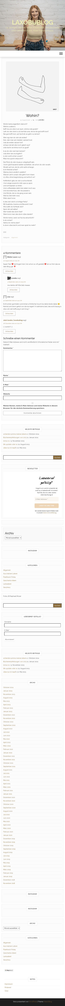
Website (6, 394)
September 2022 (9, 725)
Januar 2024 (7, 691)
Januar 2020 (7, 835)
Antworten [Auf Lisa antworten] (9, 314)
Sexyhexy (6, 587)
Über (6, 991)
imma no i (6, 441)
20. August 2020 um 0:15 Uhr (11, 260)
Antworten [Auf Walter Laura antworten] (9, 271)
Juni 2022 (6, 735)
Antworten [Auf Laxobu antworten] (13, 290)
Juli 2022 (6, 732)
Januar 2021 (7, 794)
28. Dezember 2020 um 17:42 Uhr (12, 323)
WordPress (33, 1002)
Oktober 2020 (8, 804)
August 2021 (7, 770)
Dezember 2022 (9, 715)
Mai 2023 (6, 701)
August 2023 (7, 698)
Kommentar (8, 348)
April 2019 (6, 866)
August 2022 (7, 729)
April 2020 (7, 825)
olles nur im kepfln (10, 448)
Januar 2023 (7, 711)
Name (6, 375)
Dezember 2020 (9, 797)
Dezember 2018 (9, 880)
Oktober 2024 (8, 687)
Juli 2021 (6, 773)
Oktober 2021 (8, 763)
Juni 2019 (6, 859)
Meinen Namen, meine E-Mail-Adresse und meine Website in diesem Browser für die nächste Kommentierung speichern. (30, 407)
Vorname (7, 622)
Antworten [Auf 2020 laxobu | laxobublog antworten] (9, 331)
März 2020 (7, 828)
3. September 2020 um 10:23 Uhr (16, 282)
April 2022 (6, 742)
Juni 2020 (6, 818)
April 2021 (6, 784)
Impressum (9, 984)
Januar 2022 (7, 753)
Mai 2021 (6, 780)
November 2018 (9, 883)
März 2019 (7, 870)
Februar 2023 (8, 708)
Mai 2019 (6, 863)
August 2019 (7, 852)
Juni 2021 (6, 777)
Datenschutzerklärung (49, 513)
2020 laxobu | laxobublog (13, 320)
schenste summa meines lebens (15, 434)
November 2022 (9, 718)
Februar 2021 (8, 790)
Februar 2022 (8, 749)
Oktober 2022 (8, 722)
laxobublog (32, 22)
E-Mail (6, 385)
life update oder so (10, 444)
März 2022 (7, 746)
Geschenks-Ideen (9, 580)
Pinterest (8, 987)
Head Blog (48, 1002)
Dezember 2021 (9, 756)
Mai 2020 (6, 821)
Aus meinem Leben (10, 574)
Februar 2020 (8, 832)
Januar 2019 (7, 876)
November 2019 (9, 842)
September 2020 (9, 808)
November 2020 (9, 801)
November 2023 (9, 694)
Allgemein (14, 237)
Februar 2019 (8, 873)
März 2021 (6, 787)
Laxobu (41, 120)
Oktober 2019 (8, 845)
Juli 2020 (6, 815)
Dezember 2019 (9, 839)
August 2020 (7, 811)
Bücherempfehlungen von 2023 (15, 437)
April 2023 (6, 705)
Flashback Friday (9, 577)
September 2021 (9, 766)
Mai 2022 (6, 739)
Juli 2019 (6, 856)
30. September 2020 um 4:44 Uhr (12, 300)
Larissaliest (7, 584)
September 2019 (9, 849)
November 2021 (9, 760)
